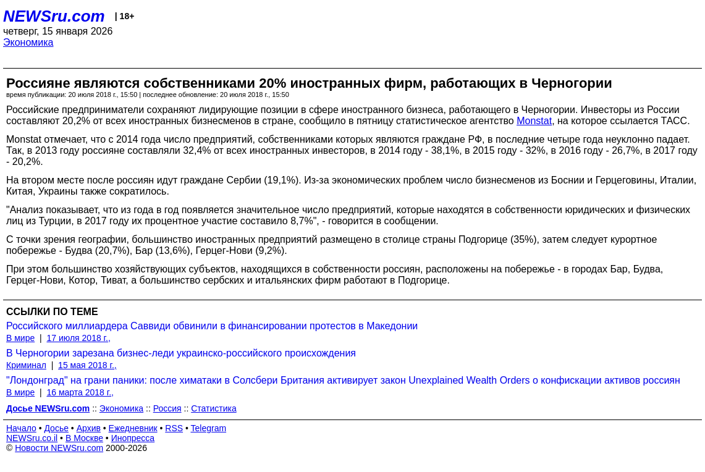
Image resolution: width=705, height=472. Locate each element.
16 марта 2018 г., (80, 392)
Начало (21, 428)
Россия (167, 408)
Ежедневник (133, 428)
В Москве (84, 438)
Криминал (26, 365)
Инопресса (133, 438)
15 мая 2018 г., (87, 365)
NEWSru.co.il (31, 438)
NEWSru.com (54, 16)
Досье (56, 428)
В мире (20, 338)
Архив (89, 428)
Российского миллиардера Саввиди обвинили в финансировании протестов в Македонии (212, 326)
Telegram (209, 428)
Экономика (28, 42)
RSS (174, 428)
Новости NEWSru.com (59, 448)
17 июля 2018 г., (78, 338)
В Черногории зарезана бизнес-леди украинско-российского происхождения (181, 353)
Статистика (214, 408)
